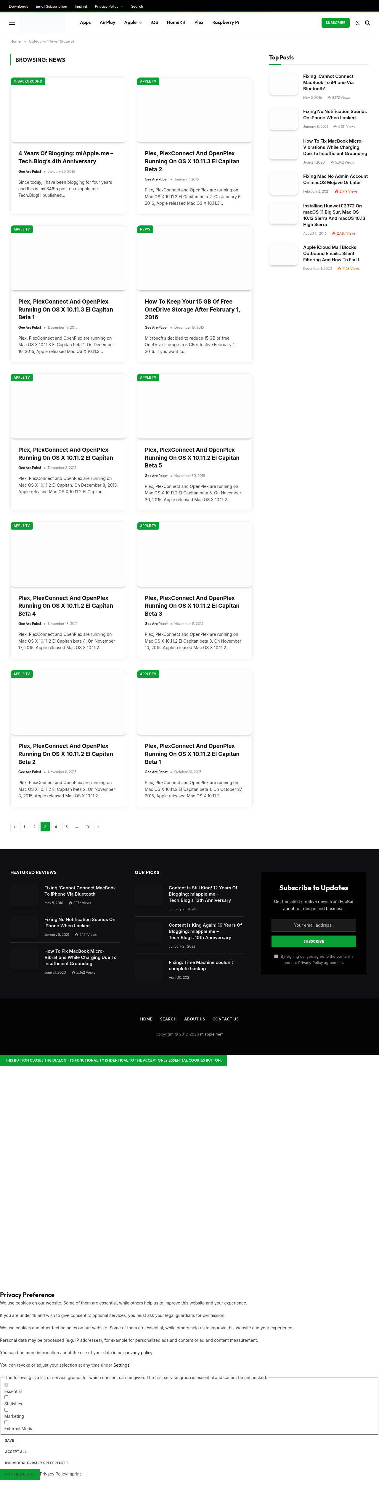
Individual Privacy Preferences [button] (37, 1463)
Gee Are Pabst (29, 171)
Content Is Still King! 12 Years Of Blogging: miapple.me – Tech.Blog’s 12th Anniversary (203, 894)
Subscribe (336, 22)
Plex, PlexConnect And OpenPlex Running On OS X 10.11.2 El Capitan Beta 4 (65, 606)
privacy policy (138, 1352)
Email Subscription (51, 6)
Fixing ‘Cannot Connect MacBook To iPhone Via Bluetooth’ (328, 82)
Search (137, 6)
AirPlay (107, 22)
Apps (85, 22)
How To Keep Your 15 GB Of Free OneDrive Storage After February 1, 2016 (192, 309)
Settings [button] (121, 1365)
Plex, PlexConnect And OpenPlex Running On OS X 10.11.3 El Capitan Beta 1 (65, 309)
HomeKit (176, 22)
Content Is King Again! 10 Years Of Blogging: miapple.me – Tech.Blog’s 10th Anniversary (205, 931)
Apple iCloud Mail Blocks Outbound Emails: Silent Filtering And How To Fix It (331, 253)
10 (87, 826)
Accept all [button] (16, 1451)
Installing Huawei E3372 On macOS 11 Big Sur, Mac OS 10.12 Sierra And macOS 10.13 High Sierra (334, 215)
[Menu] (12, 22)
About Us (194, 1019)
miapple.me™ (212, 1034)
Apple (130, 22)
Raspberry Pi (225, 22)
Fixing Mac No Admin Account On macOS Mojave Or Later (335, 179)
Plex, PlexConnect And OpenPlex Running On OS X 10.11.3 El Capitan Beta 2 (192, 161)
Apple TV (148, 81)
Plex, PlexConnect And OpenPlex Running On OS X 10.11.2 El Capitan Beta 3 (192, 606)
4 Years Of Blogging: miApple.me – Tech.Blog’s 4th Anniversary (65, 157)
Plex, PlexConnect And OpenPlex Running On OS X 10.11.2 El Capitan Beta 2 (65, 754)
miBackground (28, 81)
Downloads (18, 6)
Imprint (81, 6)
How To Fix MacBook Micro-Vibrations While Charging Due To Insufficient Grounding (335, 147)
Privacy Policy (106, 6)
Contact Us (226, 1019)
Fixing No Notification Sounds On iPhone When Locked (335, 114)
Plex (199, 22)
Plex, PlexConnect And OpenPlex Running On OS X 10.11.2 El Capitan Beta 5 (192, 457)
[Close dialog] (113, 1060)
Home (146, 1019)
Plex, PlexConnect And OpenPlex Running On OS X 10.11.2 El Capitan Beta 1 (192, 754)
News (145, 229)
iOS (154, 22)
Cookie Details (20, 1474)
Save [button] (9, 1440)
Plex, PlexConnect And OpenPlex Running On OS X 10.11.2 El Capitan (65, 453)
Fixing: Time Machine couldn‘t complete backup (201, 965)
